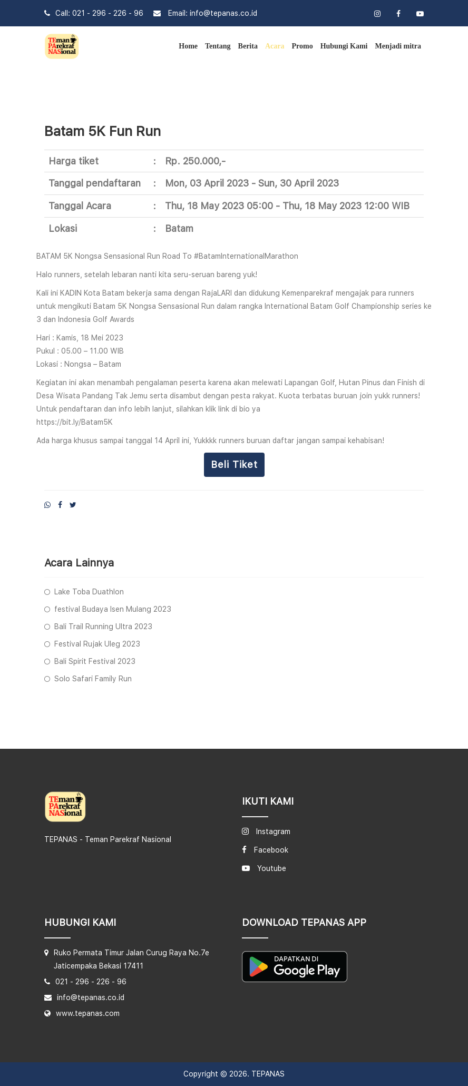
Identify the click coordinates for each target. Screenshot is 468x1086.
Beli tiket (234, 464)
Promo (302, 46)
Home (188, 46)
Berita (248, 46)
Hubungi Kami (344, 46)
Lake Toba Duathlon (89, 592)
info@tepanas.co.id (223, 13)
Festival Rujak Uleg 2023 (97, 644)
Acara (275, 46)
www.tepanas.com (88, 1013)
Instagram (273, 831)
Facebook (271, 850)
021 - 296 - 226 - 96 (107, 13)
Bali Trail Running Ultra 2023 (103, 626)
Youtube (271, 868)
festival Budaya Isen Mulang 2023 (112, 609)
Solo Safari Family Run (93, 678)
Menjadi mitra (398, 46)
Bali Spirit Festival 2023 (94, 661)
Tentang (218, 46)
